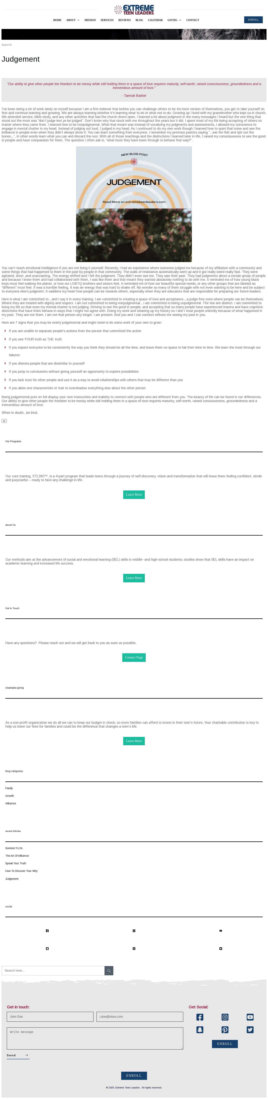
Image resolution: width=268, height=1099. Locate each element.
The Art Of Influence (17, 855)
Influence (10, 803)
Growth (9, 795)
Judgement (20, 59)
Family (9, 788)
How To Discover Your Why (21, 870)
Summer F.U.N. (14, 848)
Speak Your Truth (15, 863)
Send (11, 1055)
